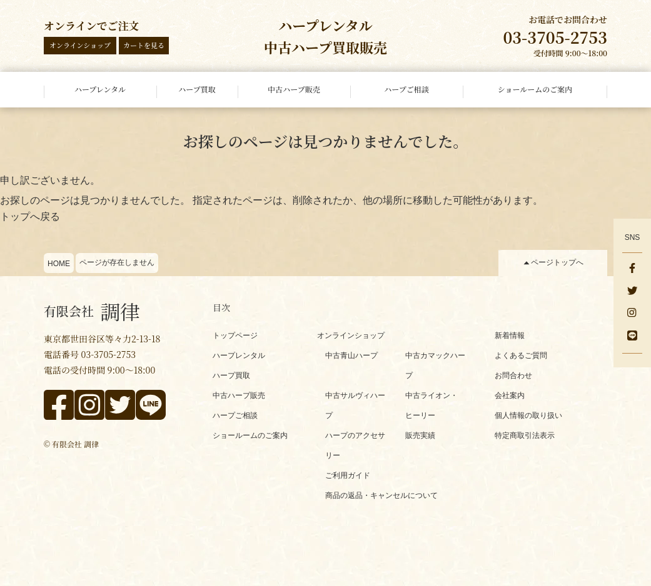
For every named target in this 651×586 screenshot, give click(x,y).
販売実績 (420, 435)
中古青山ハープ (351, 355)
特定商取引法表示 (525, 435)
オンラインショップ (80, 45)
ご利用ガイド (347, 475)
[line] (632, 336)
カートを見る (143, 45)
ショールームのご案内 (250, 435)
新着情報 (510, 335)
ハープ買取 (231, 375)
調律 (92, 311)
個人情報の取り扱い (528, 415)
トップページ (235, 335)
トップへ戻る (30, 216)
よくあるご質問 (521, 355)
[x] (632, 292)
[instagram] (632, 314)
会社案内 (510, 395)
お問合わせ (513, 375)
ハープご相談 (235, 415)
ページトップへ (557, 262)
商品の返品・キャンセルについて (381, 495)
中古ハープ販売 (239, 395)
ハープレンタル (239, 355)
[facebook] (632, 269)
